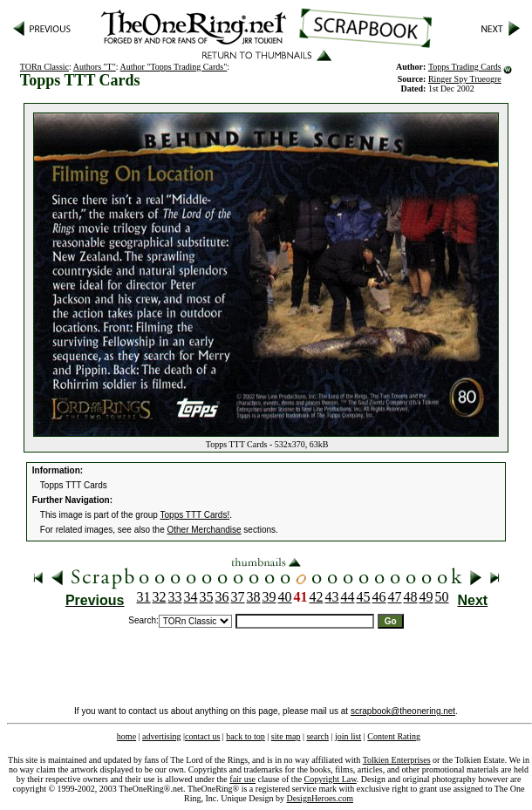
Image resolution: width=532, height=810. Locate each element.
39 (269, 596)
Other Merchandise (204, 529)
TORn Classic (44, 66)
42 (317, 596)
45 (364, 596)
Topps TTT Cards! (195, 515)
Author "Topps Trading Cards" (174, 66)
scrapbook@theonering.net (403, 711)
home (126, 736)
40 (285, 596)
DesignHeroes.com (320, 798)
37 (238, 596)
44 (348, 596)
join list (348, 736)
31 (144, 596)
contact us (202, 736)
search (317, 736)
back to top (245, 736)
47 (395, 596)
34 (191, 596)
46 (379, 596)
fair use (242, 779)
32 (160, 596)
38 (254, 596)
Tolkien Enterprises (397, 760)
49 (426, 596)
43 (332, 596)
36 (222, 596)
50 (442, 596)
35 (207, 596)
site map (286, 736)
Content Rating (393, 736)
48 (411, 596)
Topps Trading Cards (464, 66)
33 (175, 596)
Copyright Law (330, 779)
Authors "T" (94, 66)
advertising (161, 736)
